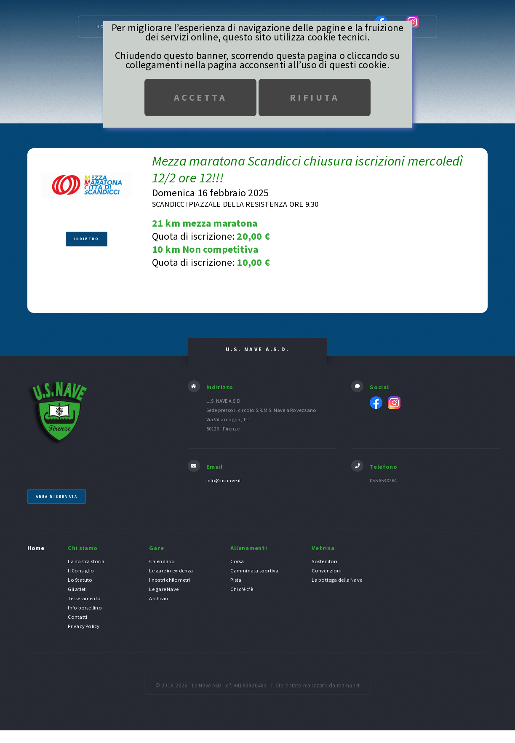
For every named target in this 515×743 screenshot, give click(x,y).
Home (36, 548)
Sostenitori (324, 562)
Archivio (158, 599)
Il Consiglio (81, 571)
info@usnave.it (223, 480)
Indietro (86, 239)
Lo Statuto (80, 580)
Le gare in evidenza (171, 571)
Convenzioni (326, 571)
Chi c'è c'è (241, 589)
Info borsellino (84, 608)
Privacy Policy (83, 626)
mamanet (348, 686)
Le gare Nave (164, 589)
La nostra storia (86, 562)
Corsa (237, 562)
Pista (235, 580)
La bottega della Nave (337, 580)
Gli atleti (77, 589)
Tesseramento (84, 599)
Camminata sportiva (254, 571)
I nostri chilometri (169, 580)
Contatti (77, 617)
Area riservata (57, 496)
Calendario (162, 562)
